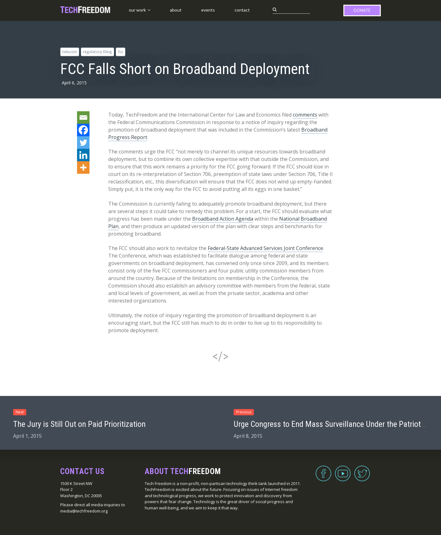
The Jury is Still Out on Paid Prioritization (79, 424)
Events (208, 9)
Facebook (323, 469)
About (176, 9)
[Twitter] (83, 142)
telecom (69, 51)
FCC (120, 51)
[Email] (83, 117)
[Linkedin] (83, 155)
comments (305, 114)
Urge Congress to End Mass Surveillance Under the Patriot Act (334, 424)
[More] (83, 167)
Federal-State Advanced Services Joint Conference (265, 248)
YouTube (343, 469)
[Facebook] (83, 130)
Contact (242, 9)
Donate (362, 10)
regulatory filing (97, 51)
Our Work (137, 9)
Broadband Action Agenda (222, 218)
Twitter (362, 469)
